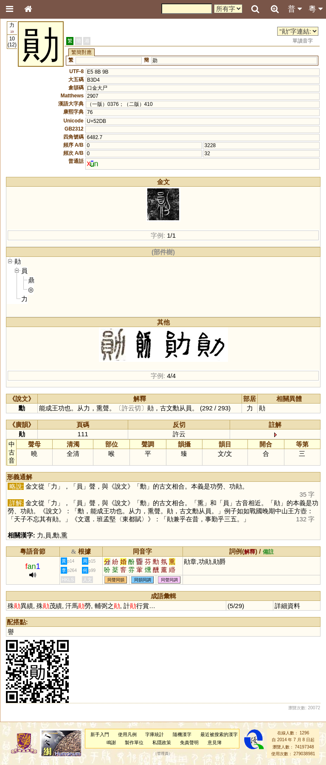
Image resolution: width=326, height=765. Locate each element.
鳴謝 (111, 742)
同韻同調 (142, 579)
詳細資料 (287, 605)
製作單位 (134, 742)
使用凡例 (127, 734)
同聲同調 (169, 579)
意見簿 (215, 742)
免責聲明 (189, 742)
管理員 (163, 753)
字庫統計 (154, 734)
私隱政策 (161, 742)
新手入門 (99, 734)
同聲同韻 (115, 579)
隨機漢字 (182, 734)
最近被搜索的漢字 (219, 734)
